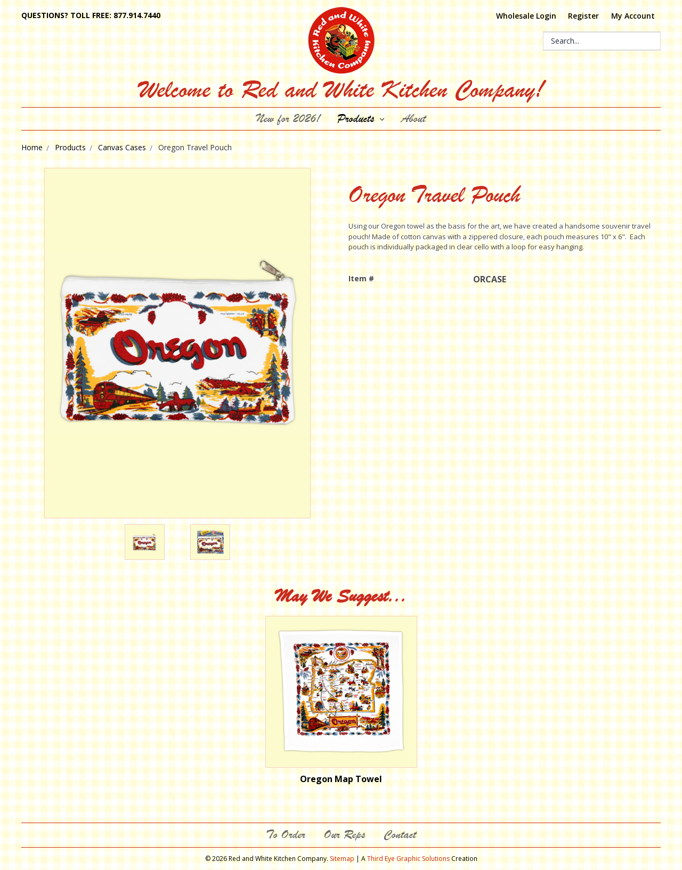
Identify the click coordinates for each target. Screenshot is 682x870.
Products (361, 118)
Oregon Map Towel (341, 779)
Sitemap (342, 858)
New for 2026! (288, 118)
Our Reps (344, 834)
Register (583, 16)
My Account (633, 16)
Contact (400, 834)
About (413, 118)
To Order (285, 834)
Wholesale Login (526, 16)
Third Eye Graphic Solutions (408, 858)
